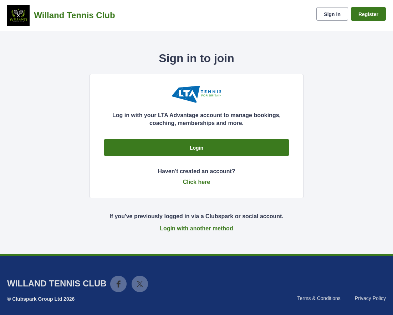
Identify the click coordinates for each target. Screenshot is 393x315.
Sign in (332, 14)
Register (368, 14)
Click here (196, 182)
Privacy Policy (370, 298)
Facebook (118, 284)
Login (196, 148)
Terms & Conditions (318, 298)
